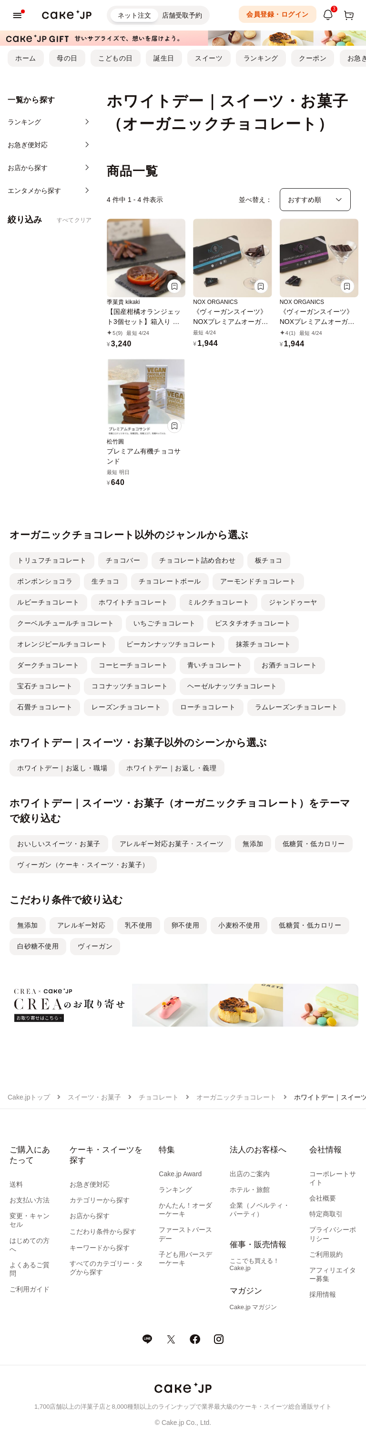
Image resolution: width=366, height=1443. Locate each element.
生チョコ (105, 581)
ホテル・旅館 (250, 1189)
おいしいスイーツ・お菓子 (59, 844)
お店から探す (90, 1216)
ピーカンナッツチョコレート (171, 644)
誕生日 (163, 58)
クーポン (312, 58)
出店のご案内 (250, 1174)
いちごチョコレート (164, 623)
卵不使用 (185, 925)
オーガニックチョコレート (236, 1097)
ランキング (261, 58)
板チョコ (269, 560)
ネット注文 (134, 15)
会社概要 (322, 1198)
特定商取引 (326, 1214)
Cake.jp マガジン (253, 1307)
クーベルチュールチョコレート (65, 623)
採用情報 (322, 1294)
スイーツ (209, 58)
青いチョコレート (215, 665)
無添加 (253, 844)
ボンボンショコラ (44, 581)
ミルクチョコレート (218, 602)
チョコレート (159, 1097)
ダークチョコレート (48, 665)
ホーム (25, 58)
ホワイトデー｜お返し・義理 (171, 768)
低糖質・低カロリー (314, 844)
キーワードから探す (100, 1247)
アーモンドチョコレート (258, 581)
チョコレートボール (170, 581)
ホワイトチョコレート (133, 602)
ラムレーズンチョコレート (296, 707)
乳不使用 (138, 925)
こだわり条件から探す (103, 1231)
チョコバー (123, 560)
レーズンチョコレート (126, 707)
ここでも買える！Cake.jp (254, 1264)
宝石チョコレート (44, 686)
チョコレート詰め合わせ (197, 560)
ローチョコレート (207, 707)
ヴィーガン (95, 946)
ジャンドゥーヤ (293, 602)
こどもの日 (115, 58)
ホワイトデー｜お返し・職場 (62, 768)
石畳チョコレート (44, 707)
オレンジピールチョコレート (62, 644)
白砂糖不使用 (38, 946)
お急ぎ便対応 (90, 1184)
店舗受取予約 (182, 15)
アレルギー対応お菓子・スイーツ (172, 844)
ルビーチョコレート (48, 602)
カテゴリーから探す (100, 1200)
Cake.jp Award (180, 1174)
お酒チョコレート (289, 665)
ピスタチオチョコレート (253, 623)
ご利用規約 (326, 1254)
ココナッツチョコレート (130, 686)
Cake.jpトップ (29, 1097)
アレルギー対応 (81, 925)
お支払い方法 (30, 1200)
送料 (16, 1184)
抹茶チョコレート (263, 644)
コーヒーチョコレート (133, 665)
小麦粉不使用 (239, 925)
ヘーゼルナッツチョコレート (232, 686)
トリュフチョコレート (52, 560)
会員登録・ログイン (277, 14)
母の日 (67, 58)
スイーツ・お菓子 (94, 1097)
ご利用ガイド (30, 1289)
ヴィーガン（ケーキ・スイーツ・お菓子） (83, 864)
